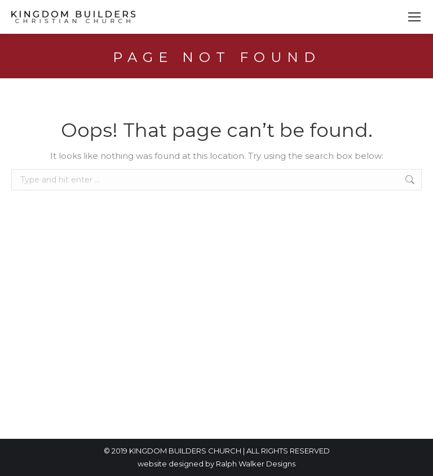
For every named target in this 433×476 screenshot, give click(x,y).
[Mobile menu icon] (414, 17)
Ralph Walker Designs (255, 463)
